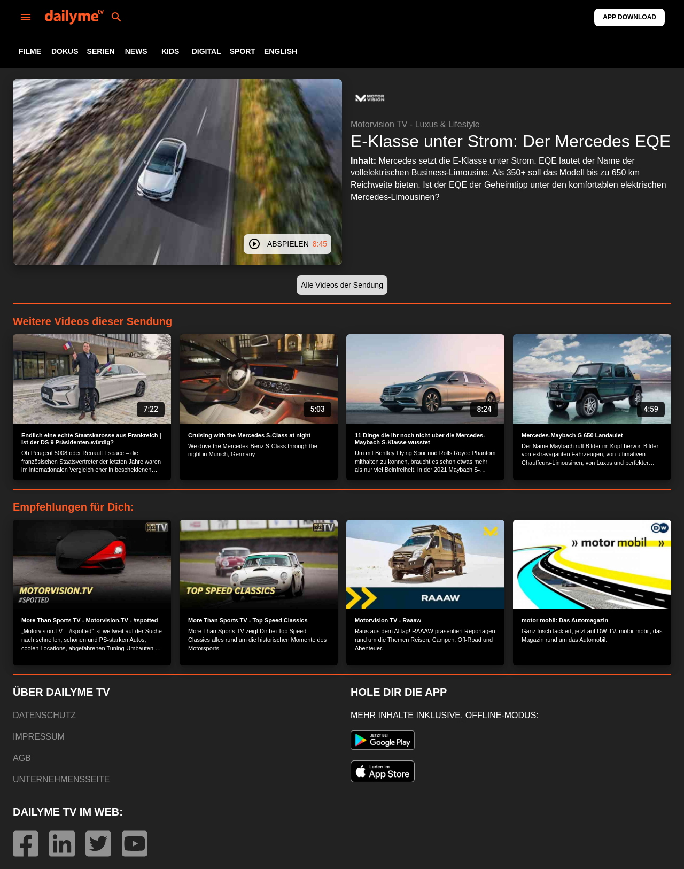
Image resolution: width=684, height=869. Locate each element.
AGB (22, 758)
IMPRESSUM (39, 736)
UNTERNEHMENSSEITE (61, 779)
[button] (370, 98)
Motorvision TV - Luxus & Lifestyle (415, 124)
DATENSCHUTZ (44, 715)
